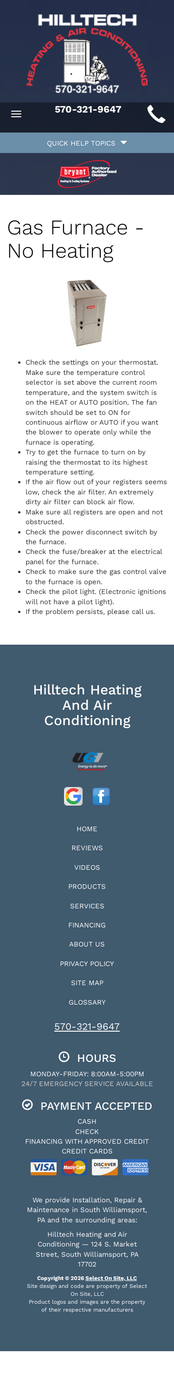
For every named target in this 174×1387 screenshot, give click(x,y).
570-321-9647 (87, 1026)
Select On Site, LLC (111, 1278)
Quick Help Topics (87, 143)
